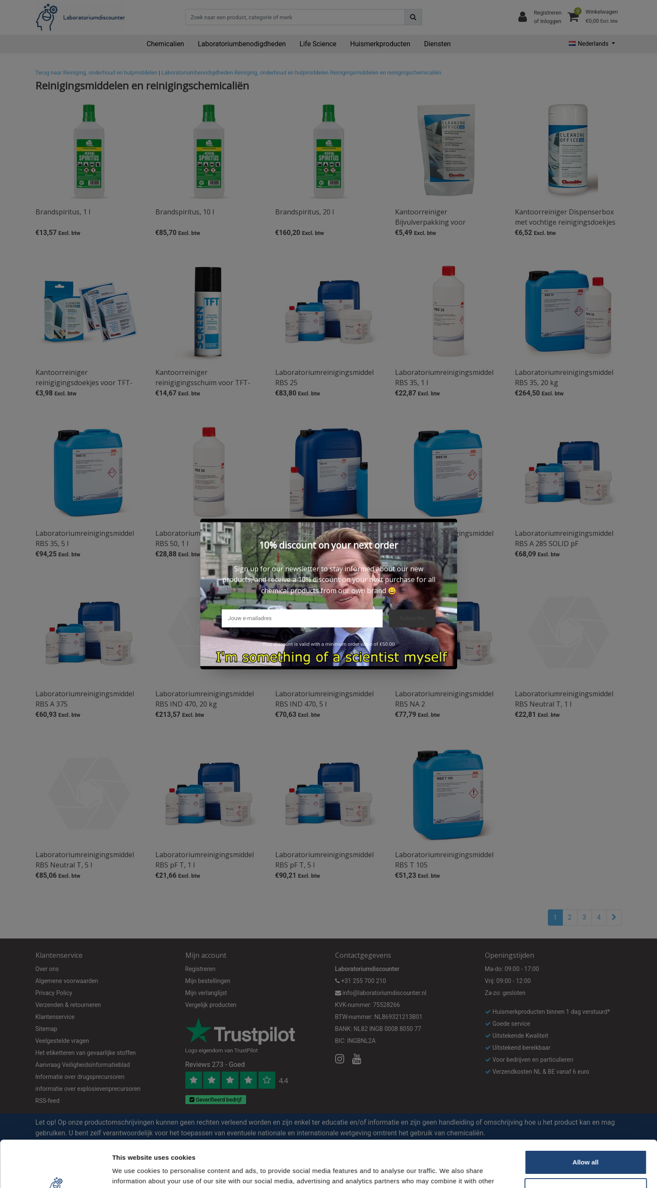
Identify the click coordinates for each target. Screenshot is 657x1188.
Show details (132, 1171)
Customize (586, 1146)
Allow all (586, 1118)
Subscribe (412, 618)
